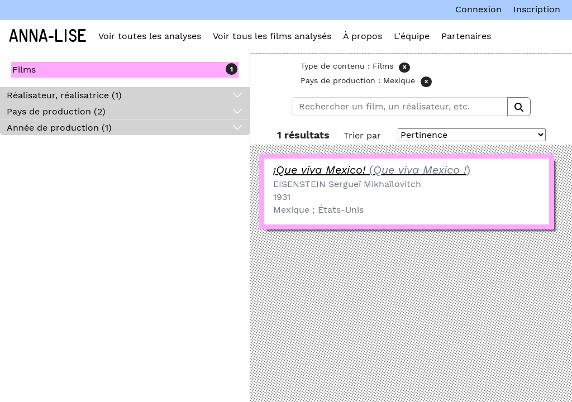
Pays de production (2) (56, 111)
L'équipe (412, 36)
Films (24, 69)
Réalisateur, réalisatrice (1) (64, 95)
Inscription (536, 9)
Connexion (478, 9)
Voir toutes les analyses (149, 36)
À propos (362, 36)
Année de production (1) (59, 127)
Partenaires (466, 36)
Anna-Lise (48, 36)
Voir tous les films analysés (272, 36)
